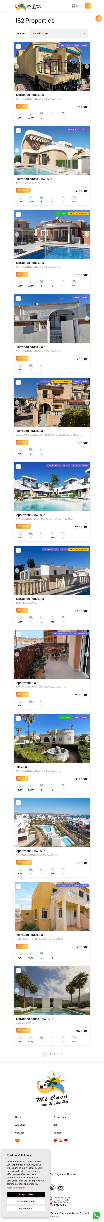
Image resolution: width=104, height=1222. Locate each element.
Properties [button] (59, 1117)
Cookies (63, 1213)
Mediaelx (55, 1216)
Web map (74, 1213)
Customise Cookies (26, 1201)
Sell (55, 1125)
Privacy (54, 1213)
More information (16, 1187)
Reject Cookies (26, 1208)
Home (18, 1117)
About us (20, 1125)
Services (20, 1132)
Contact (57, 1132)
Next (87, 66)
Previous (17, 66)
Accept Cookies (26, 1194)
